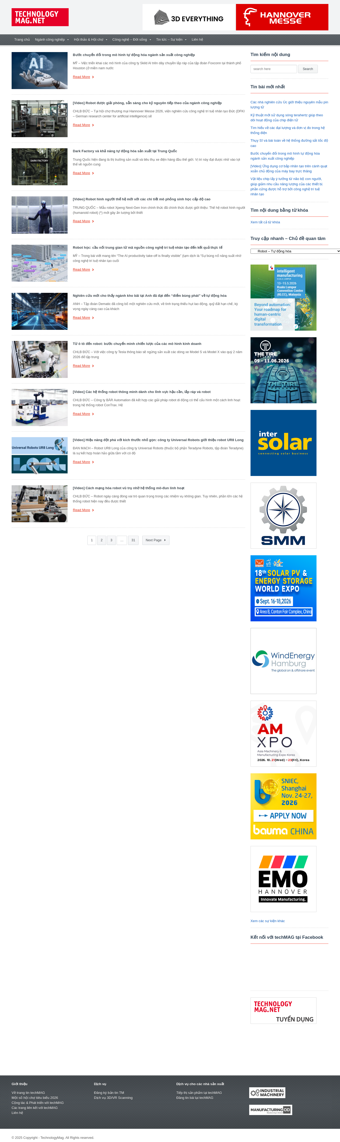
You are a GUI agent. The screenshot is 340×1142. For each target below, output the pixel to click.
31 (133, 540)
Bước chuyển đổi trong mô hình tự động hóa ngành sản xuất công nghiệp (133, 55)
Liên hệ (197, 39)
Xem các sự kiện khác (267, 916)
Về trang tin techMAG (28, 1088)
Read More (83, 77)
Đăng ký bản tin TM (109, 1088)
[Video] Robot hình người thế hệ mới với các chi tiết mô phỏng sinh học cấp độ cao (140, 199)
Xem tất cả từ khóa (265, 217)
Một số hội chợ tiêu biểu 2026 (34, 1093)
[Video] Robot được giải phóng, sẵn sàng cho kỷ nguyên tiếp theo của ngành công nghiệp (146, 103)
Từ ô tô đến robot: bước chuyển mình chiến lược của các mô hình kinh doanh (136, 344)
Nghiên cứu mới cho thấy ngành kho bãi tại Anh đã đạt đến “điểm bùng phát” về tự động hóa (148, 296)
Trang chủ (22, 39)
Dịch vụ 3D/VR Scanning (113, 1093)
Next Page (156, 540)
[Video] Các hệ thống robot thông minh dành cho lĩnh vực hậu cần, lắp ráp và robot (140, 392)
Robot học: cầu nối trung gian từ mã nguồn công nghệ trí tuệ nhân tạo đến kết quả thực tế (146, 247)
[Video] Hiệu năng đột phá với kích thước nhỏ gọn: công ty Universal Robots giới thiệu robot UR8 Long (157, 440)
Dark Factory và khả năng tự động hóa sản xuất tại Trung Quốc (124, 151)
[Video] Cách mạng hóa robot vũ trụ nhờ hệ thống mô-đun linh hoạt (127, 488)
